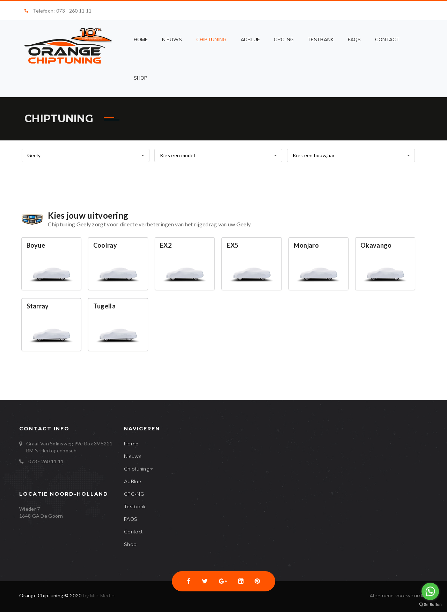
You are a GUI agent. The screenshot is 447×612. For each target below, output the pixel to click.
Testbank (321, 39)
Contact (387, 39)
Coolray (105, 245)
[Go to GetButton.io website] (430, 605)
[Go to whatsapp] (430, 591)
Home (141, 39)
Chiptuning (211, 39)
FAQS (354, 39)
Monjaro (306, 245)
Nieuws (172, 39)
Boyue (36, 245)
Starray (38, 306)
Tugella (104, 306)
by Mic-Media (98, 595)
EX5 (232, 245)
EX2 (165, 245)
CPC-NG (284, 39)
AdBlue (250, 39)
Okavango (375, 245)
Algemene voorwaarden (398, 595)
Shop (141, 78)
